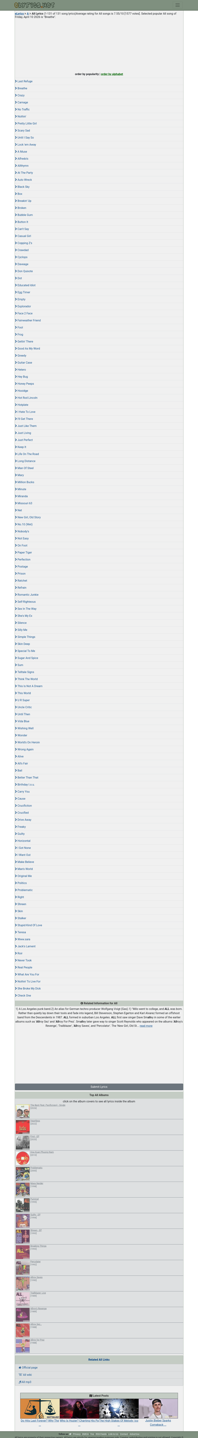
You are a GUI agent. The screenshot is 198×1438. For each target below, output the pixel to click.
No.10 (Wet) (24, 524)
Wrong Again (24, 749)
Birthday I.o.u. (25, 784)
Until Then (22, 714)
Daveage (21, 264)
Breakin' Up (23, 201)
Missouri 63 (23, 503)
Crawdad (22, 250)
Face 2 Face (24, 313)
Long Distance (25, 461)
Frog (19, 334)
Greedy (20, 355)
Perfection (22, 559)
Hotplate (21, 404)
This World (23, 693)
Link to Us (113, 1434)
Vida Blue (22, 721)
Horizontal (22, 841)
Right (19, 897)
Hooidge (21, 390)
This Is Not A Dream (29, 686)
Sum (19, 665)
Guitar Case (23, 362)
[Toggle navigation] (178, 5)
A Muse (21, 151)
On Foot (21, 545)
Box (18, 194)
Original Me (23, 876)
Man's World (24, 869)
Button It (21, 222)
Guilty (20, 833)
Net (18, 510)
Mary (19, 475)
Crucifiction (23, 805)
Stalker (20, 918)
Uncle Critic (23, 707)
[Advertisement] (99, 44)
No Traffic (22, 109)
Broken (20, 208)
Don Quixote (24, 271)
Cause (20, 798)
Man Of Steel (24, 468)
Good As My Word (27, 348)
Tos (92, 1434)
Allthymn (22, 165)
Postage (21, 566)
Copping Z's (23, 243)
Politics (21, 883)
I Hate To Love (25, 412)
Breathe (21, 88)
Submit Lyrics (99, 1086)
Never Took (23, 960)
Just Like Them (26, 426)
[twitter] (70, 1434)
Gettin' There (24, 341)
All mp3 (25, 1382)
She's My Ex (23, 615)
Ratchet (21, 580)
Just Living (23, 433)
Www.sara (22, 939)
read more (146, 1025)
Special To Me (25, 651)
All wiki (25, 1374)
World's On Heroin (27, 742)
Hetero (20, 369)
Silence (21, 622)
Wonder (21, 735)
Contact (124, 1434)
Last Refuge (24, 81)
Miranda (21, 496)
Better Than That (26, 777)
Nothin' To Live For (28, 981)
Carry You (22, 791)
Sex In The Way (26, 608)
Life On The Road (27, 454)
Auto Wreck (23, 179)
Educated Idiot (25, 285)
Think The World (26, 679)
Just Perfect (24, 440)
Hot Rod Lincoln (26, 397)
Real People (23, 967)
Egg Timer (22, 292)
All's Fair (21, 763)
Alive (19, 756)
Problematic (24, 890)
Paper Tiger (23, 552)
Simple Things (25, 637)
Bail (18, 770)
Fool (19, 327)
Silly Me (21, 630)
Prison (20, 573)
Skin (19, 911)
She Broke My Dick (28, 988)
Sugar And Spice (26, 658)
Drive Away (23, 819)
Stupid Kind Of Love (28, 925)
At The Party (24, 172)
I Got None (23, 848)
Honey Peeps (24, 383)
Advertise (134, 1434)
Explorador (23, 306)
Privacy (76, 1434)
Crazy (20, 95)
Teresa (20, 932)
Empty (20, 299)
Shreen (20, 904)
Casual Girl (23, 236)
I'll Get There (24, 419)
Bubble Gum (24, 215)
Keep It (20, 447)
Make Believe (24, 862)
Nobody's (22, 531)
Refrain (20, 587)
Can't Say (22, 229)
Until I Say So (24, 137)
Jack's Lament (25, 946)
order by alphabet (112, 74)
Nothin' (20, 116)
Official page (28, 1367)
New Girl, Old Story (28, 517)
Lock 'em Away (25, 144)
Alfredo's (21, 158)
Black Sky (22, 186)
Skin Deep (22, 644)
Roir (19, 953)
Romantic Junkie (27, 594)
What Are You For (27, 974)
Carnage (21, 102)
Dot (18, 278)
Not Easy (22, 538)
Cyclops (21, 257)
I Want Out (23, 855)
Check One (23, 995)
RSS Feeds (101, 1434)
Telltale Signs (24, 672)
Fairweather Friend (28, 320)
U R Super (22, 700)
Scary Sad (22, 130)
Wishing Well (24, 728)
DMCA (85, 1434)
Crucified (22, 812)
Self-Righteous (25, 601)
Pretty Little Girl (26, 123)
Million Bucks (24, 482)
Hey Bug (21, 376)
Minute (20, 489)
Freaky (20, 826)
